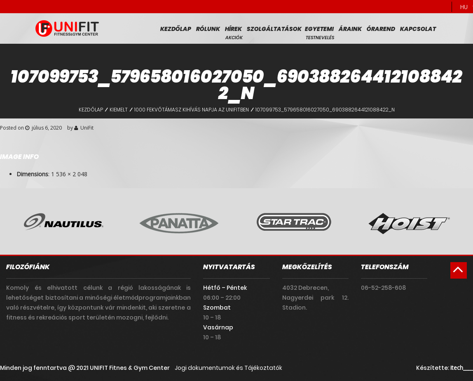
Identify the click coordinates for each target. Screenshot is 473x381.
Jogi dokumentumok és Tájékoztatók (228, 368)
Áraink (350, 29)
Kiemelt (119, 109)
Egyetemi (319, 29)
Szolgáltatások (274, 29)
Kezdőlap (175, 29)
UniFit (87, 127)
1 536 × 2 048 (69, 174)
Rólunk (208, 29)
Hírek (233, 29)
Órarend (381, 29)
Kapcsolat (418, 29)
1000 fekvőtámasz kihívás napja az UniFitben (191, 109)
